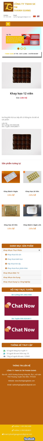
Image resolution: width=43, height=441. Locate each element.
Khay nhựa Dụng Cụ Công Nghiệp (16, 282)
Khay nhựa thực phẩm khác (16, 268)
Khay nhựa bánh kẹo (14, 259)
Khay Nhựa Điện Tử (11, 273)
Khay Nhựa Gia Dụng (11, 277)
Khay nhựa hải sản (13, 254)
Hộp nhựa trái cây (13, 264)
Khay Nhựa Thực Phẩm (12, 250)
